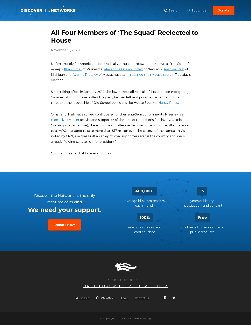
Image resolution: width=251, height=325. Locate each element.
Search (171, 10)
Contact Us (142, 297)
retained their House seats (150, 75)
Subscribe (196, 10)
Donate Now (64, 225)
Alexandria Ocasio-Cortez (123, 69)
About (125, 297)
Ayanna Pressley (85, 75)
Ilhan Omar (73, 69)
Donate (224, 10)
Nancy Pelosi (168, 103)
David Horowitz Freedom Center (125, 286)
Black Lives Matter (65, 120)
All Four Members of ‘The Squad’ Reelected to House (48, 10)
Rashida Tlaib (174, 69)
